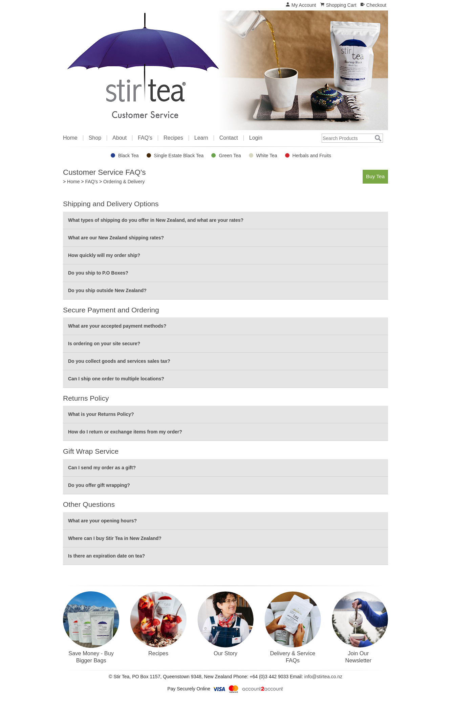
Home (70, 138)
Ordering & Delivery (124, 181)
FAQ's (145, 138)
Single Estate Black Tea (179, 155)
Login (255, 138)
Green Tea (230, 155)
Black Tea (128, 155)
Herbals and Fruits (312, 155)
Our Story (225, 653)
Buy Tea (375, 176)
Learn (201, 138)
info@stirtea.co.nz (323, 676)
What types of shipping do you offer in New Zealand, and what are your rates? (155, 220)
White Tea (266, 155)
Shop (95, 138)
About (119, 138)
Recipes (173, 138)
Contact (228, 138)
